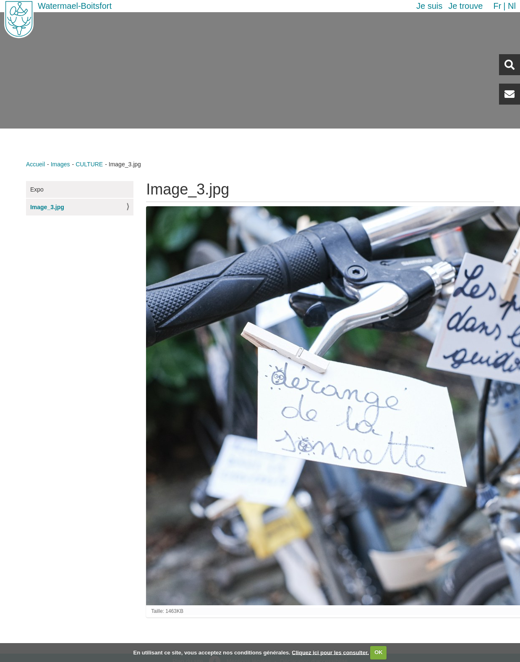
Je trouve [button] (465, 6)
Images (60, 164)
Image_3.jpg (47, 207)
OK (378, 652)
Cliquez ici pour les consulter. (330, 652)
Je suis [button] (429, 6)
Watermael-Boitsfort (75, 6)
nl (512, 6)
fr (497, 6)
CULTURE (89, 164)
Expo (37, 189)
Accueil (35, 164)
